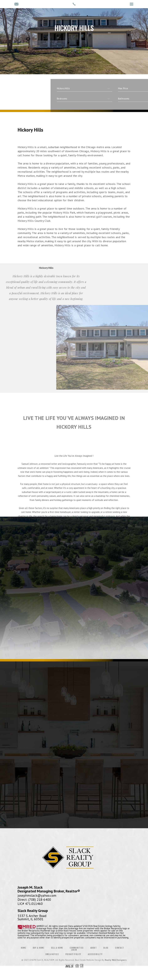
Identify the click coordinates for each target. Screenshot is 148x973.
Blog (105, 948)
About (93, 948)
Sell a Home (57, 948)
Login (74, 950)
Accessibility (95, 954)
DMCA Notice (52, 954)
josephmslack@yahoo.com (37, 895)
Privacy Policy (73, 954)
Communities (76, 948)
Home (23, 948)
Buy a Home (38, 948)
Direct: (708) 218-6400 (34, 899)
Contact (119, 948)
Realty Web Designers (115, 960)
